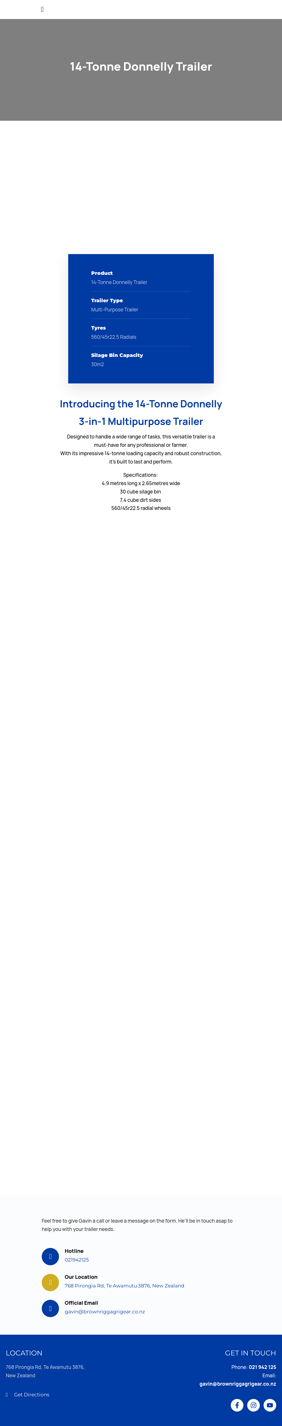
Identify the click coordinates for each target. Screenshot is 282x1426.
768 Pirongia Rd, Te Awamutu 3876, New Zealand (124, 1286)
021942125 (77, 1260)
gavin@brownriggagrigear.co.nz (105, 1312)
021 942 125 (262, 1367)
